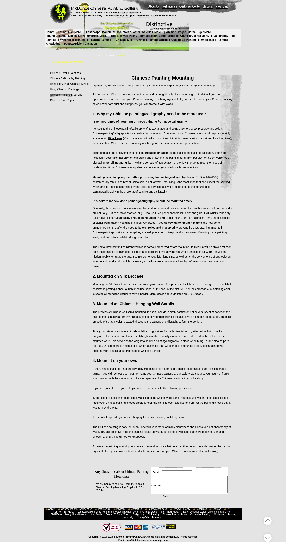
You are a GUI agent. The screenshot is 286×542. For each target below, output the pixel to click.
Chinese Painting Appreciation (76, 509)
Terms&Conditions (157, 509)
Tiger (200, 32)
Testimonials (104, 509)
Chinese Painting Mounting (66, 94)
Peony (133, 35)
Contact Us (136, 509)
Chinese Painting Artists (152, 39)
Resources (201, 509)
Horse (192, 32)
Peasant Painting (100, 39)
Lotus (162, 35)
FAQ (229, 509)
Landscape (93, 32)
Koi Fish (68, 32)
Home (49, 32)
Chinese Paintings (105, 55)
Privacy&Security (181, 509)
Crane (184, 35)
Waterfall (147, 32)
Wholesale (207, 39)
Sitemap (216, 509)
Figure (50, 35)
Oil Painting (153, 514)
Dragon (181, 32)
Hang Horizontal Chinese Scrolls (69, 83)
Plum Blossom (148, 35)
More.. (78, 32)
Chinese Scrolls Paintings (65, 72)
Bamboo (173, 35)
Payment (120, 509)
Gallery (51, 509)
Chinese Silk (124, 39)
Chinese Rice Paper (62, 100)
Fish (58, 32)
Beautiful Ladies (66, 35)
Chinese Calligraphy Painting (67, 78)
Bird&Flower (119, 35)
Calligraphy (220, 35)
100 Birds (195, 35)
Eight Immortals (88, 35)
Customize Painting (184, 39)
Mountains (108, 32)
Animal (170, 32)
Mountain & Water (128, 32)
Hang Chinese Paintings (64, 89)
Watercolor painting (73, 39)
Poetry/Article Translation (80, 43)
